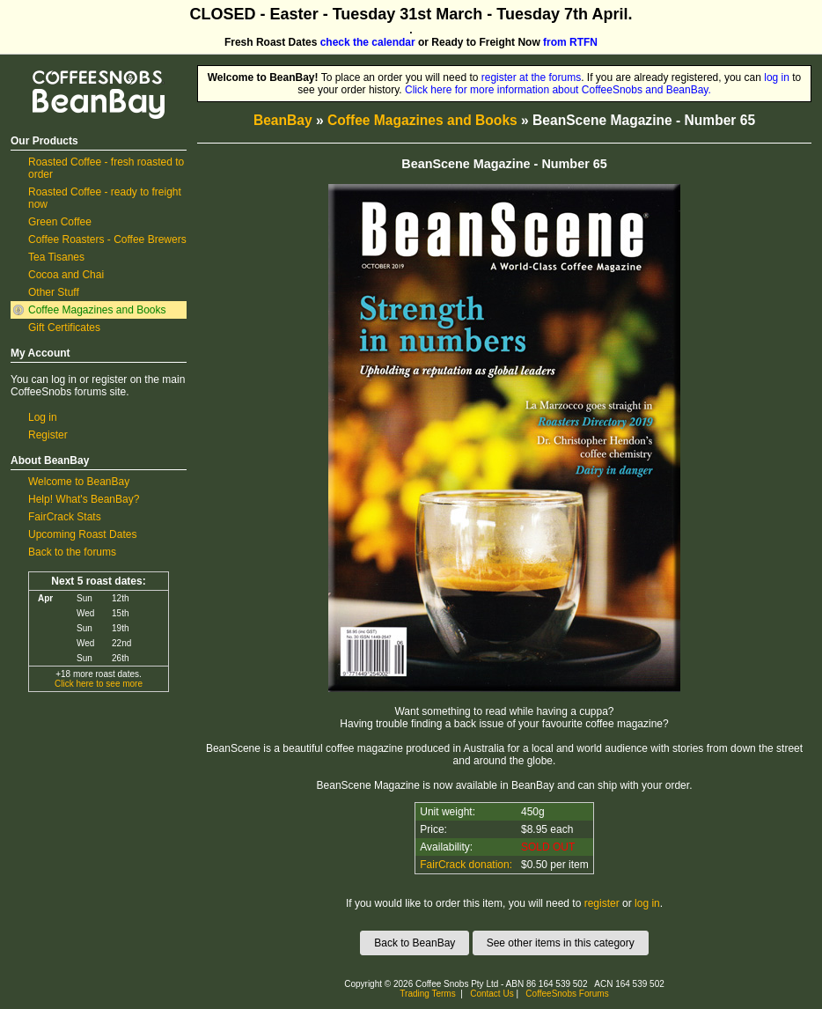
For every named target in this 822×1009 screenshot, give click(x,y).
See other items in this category (561, 943)
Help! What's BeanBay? (83, 499)
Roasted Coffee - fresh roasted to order (106, 168)
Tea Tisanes (56, 257)
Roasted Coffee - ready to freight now (104, 198)
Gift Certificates (64, 327)
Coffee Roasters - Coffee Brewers (107, 239)
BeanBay (282, 120)
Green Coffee (60, 222)
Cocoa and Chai (66, 275)
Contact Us (491, 993)
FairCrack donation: (466, 864)
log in (776, 77)
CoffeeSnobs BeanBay (86, 71)
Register (48, 435)
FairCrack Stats (64, 517)
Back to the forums (72, 552)
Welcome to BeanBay (78, 481)
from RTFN (570, 42)
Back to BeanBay (414, 943)
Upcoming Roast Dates (82, 534)
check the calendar (367, 42)
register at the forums (531, 77)
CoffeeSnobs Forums (566, 993)
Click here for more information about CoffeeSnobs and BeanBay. (558, 90)
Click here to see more (99, 684)
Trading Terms (427, 993)
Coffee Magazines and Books (97, 310)
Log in (42, 417)
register (602, 903)
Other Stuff (53, 292)
